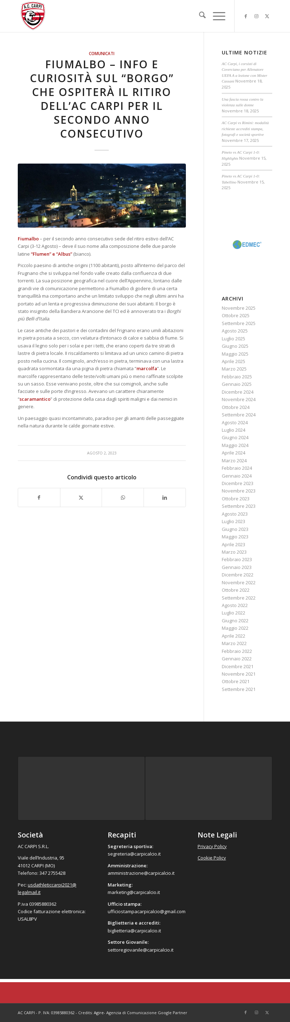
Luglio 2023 (233, 521)
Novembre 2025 (239, 308)
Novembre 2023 (239, 491)
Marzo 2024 (234, 460)
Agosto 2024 (235, 422)
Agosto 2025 (235, 331)
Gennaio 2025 (237, 384)
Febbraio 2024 (237, 468)
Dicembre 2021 (237, 666)
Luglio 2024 (233, 430)
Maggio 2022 (235, 628)
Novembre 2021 (239, 674)
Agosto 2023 (235, 514)
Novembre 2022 (239, 582)
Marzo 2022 (234, 643)
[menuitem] (199, 16)
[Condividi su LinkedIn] (165, 497)
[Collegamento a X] (267, 16)
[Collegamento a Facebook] (245, 16)
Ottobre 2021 (235, 681)
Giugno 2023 (235, 529)
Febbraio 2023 (237, 559)
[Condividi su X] (81, 497)
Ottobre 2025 (235, 315)
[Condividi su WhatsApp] (123, 497)
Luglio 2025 (233, 338)
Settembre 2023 (239, 506)
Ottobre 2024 (235, 407)
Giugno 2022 (235, 620)
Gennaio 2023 (237, 567)
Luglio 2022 (233, 613)
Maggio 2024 (235, 445)
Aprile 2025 (233, 361)
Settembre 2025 (239, 323)
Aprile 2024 (233, 452)
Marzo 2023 (234, 552)
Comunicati (101, 53)
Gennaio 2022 (237, 658)
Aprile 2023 (233, 544)
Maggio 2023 (235, 536)
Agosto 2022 (235, 605)
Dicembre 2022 (237, 574)
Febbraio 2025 (237, 376)
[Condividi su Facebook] (39, 497)
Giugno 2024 (235, 437)
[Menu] (215, 16)
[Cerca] (199, 16)
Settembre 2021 (239, 689)
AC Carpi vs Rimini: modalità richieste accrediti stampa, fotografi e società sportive (245, 129)
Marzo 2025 (234, 369)
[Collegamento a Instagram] (256, 16)
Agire (99, 1012)
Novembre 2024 (239, 399)
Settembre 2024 (239, 414)
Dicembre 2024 (237, 392)
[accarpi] (33, 16)
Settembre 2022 (239, 598)
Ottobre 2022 (235, 590)
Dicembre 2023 (237, 483)
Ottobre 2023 (235, 498)
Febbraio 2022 (237, 651)
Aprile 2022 (233, 636)
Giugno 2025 (235, 346)
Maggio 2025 (235, 354)
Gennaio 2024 (237, 476)
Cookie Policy (212, 858)
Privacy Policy (212, 846)
